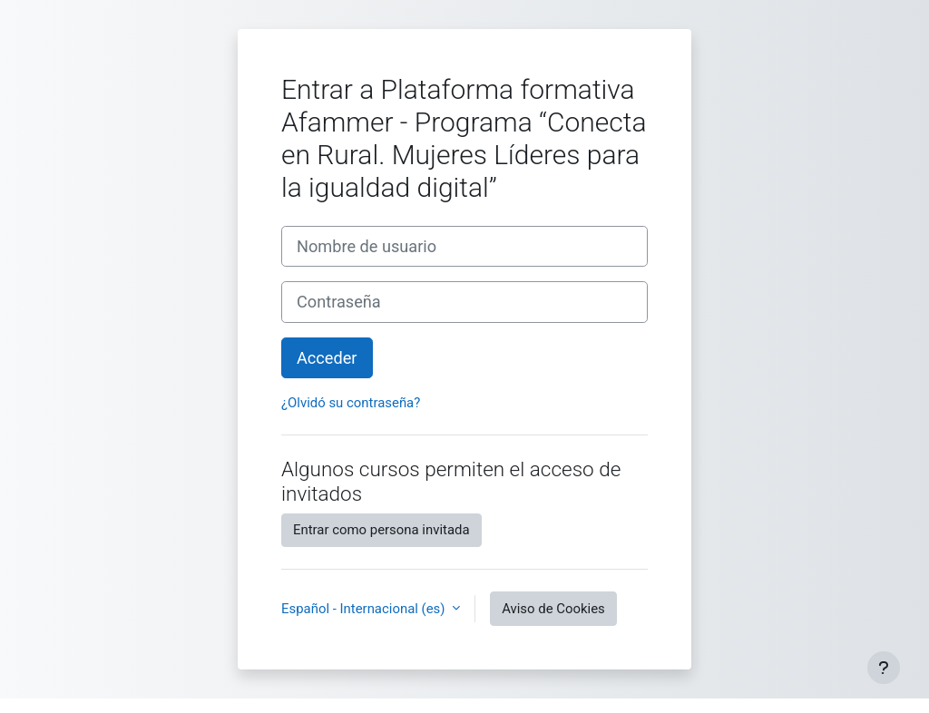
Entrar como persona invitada (381, 530)
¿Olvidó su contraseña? (350, 403)
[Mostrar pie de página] (883, 667)
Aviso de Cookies (553, 609)
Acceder (327, 357)
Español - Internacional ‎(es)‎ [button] (364, 609)
